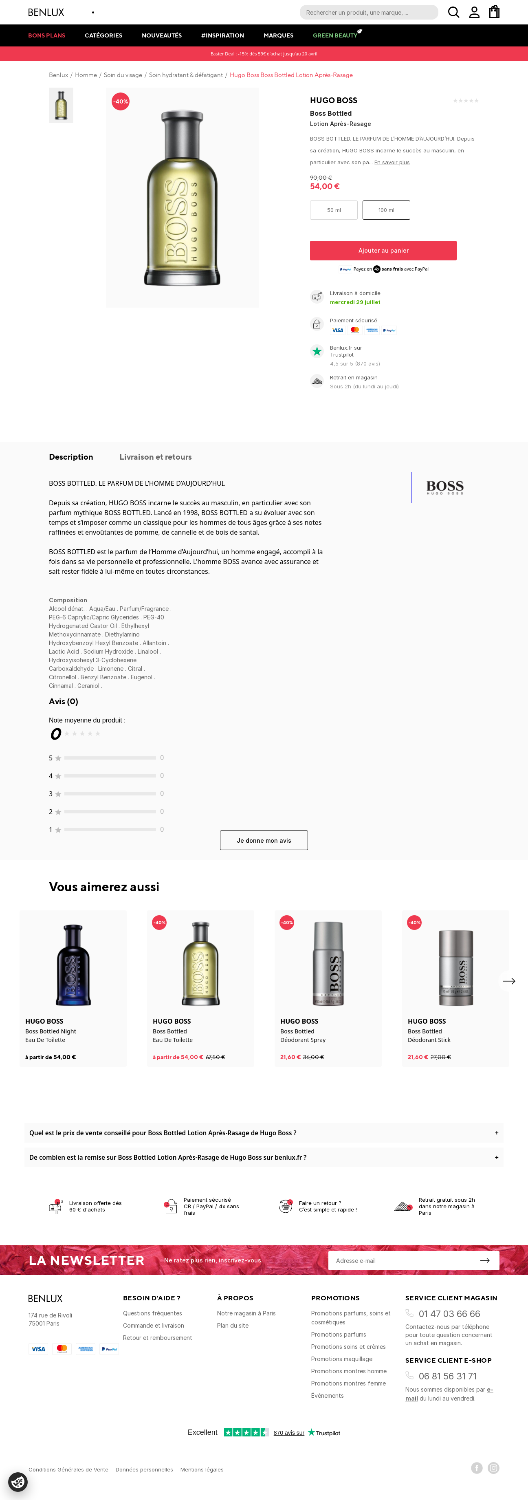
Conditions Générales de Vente (68, 1469)
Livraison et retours (155, 457)
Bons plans (46, 35)
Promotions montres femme (348, 1383)
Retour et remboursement (157, 1337)
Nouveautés (162, 35)
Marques (278, 35)
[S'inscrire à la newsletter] (484, 1260)
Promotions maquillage (341, 1358)
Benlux (58, 75)
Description (72, 457)
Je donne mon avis (264, 840)
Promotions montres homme (349, 1371)
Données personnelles (144, 1469)
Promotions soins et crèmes (348, 1346)
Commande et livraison (153, 1325)
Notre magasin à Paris (246, 1313)
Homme (86, 75)
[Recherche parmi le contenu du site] (369, 12)
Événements (327, 1395)
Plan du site (233, 1325)
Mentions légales (202, 1469)
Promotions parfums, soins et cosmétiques (351, 1318)
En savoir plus (392, 162)
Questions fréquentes (152, 1313)
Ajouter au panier (384, 250)
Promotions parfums (338, 1334)
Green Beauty (335, 35)
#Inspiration (222, 35)
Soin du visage (123, 75)
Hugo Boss (333, 100)
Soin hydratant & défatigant (186, 75)
